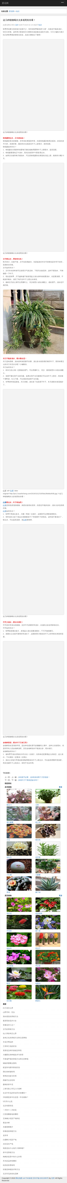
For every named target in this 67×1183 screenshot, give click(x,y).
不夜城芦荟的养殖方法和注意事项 (15, 1059)
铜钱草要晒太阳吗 (9, 1063)
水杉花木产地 (8, 1144)
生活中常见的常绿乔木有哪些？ (15, 1093)
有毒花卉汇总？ (9, 1025)
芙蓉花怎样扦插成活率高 (12, 1050)
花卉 (17, 25)
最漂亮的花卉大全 (9, 1021)
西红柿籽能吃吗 (9, 1072)
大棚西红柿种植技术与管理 (13, 1055)
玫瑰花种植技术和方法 (11, 1169)
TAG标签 (29, 1178)
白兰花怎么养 (8, 1008)
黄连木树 (6, 1123)
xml (24, 1178)
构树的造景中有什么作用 (12, 1157)
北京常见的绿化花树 (10, 1174)
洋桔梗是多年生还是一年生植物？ (15, 1097)
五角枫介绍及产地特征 (11, 1118)
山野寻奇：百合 (9, 1012)
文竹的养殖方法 (9, 1029)
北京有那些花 (8, 1106)
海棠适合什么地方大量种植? (13, 1148)
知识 (17, 11)
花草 (53, 1178)
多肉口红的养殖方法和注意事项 (15, 1038)
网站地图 (19, 1178)
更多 (60, 787)
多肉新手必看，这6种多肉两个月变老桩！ (34, 777)
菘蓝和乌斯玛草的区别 (11, 1067)
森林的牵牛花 (8, 1084)
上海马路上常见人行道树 (12, 1089)
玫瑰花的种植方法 (9, 1131)
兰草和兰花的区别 (9, 1046)
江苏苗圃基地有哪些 (10, 1114)
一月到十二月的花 (9, 1110)
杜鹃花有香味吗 (9, 1165)
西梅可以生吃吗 (9, 1080)
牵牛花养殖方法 (9, 1152)
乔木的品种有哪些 (9, 1161)
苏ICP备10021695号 (41, 1178)
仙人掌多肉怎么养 (9, 1033)
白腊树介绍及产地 (9, 1140)
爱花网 (5, 3)
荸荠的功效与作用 (9, 1076)
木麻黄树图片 (8, 1127)
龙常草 (5, 1135)
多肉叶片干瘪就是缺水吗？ (28, 780)
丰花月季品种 (8, 1042)
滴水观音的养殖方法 (10, 1016)
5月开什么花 (7, 1101)
